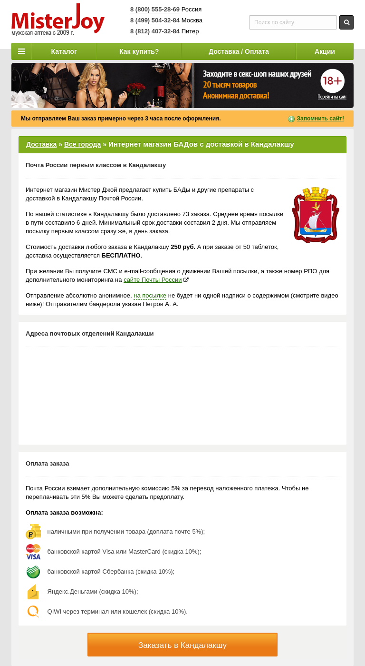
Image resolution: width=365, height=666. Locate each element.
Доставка (41, 144)
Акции (325, 51)
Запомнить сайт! (320, 118)
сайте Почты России (153, 279)
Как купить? (139, 51)
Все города (82, 144)
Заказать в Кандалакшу (182, 645)
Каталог (64, 51)
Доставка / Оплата (239, 51)
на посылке (150, 295)
